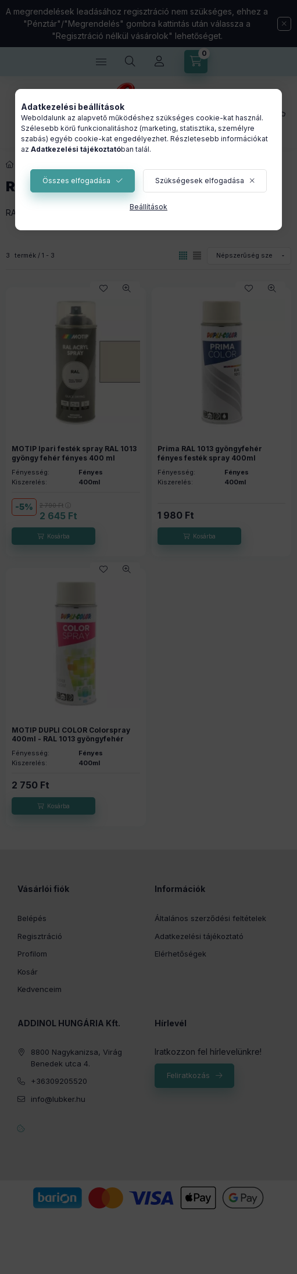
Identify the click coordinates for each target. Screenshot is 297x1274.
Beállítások (148, 206)
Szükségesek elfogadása (199, 180)
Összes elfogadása (76, 180)
